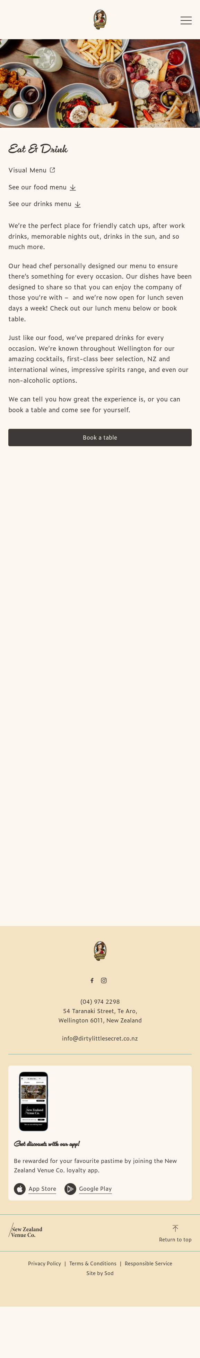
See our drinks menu (44, 203)
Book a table (100, 437)
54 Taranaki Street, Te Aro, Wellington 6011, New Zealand (100, 1015)
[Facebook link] (92, 980)
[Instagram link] (104, 980)
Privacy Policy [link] (44, 1263)
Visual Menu (31, 170)
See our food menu (42, 187)
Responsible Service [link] (148, 1263)
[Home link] (100, 19)
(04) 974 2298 (100, 1001)
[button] (186, 22)
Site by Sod (100, 1272)
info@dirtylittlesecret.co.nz (100, 1038)
